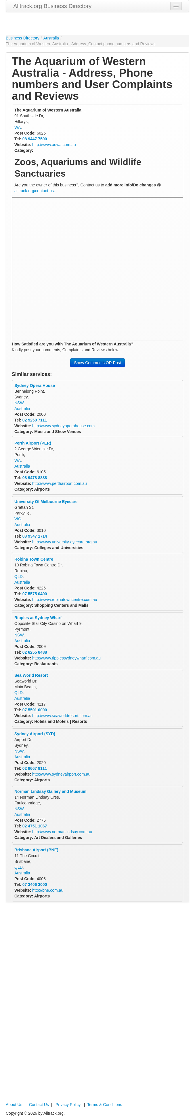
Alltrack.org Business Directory (52, 6)
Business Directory (22, 38)
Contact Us (39, 1104)
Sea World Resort (31, 675)
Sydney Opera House (34, 385)
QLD (18, 576)
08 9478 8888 (34, 477)
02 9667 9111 (34, 768)
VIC (17, 519)
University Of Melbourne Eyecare (45, 501)
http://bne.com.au (47, 890)
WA (17, 127)
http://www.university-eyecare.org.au (64, 542)
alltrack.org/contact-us (34, 190)
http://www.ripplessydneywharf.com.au (66, 658)
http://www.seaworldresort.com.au (62, 715)
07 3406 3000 (34, 884)
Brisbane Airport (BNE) (36, 850)
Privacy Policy (68, 1104)
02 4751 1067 (34, 826)
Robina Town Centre (33, 559)
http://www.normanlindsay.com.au (62, 831)
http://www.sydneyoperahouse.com (63, 426)
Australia (51, 38)
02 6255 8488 (34, 652)
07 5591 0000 (34, 710)
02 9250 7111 (34, 420)
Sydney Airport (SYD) (34, 733)
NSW (19, 402)
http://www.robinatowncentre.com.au (64, 599)
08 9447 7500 (34, 139)
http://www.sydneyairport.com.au (61, 774)
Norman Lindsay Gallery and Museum (50, 791)
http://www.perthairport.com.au (59, 483)
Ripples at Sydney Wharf (38, 617)
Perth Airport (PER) (32, 443)
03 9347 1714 (34, 536)
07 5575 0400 (34, 593)
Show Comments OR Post (97, 362)
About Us (14, 1104)
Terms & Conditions (104, 1104)
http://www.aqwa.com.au (54, 144)
